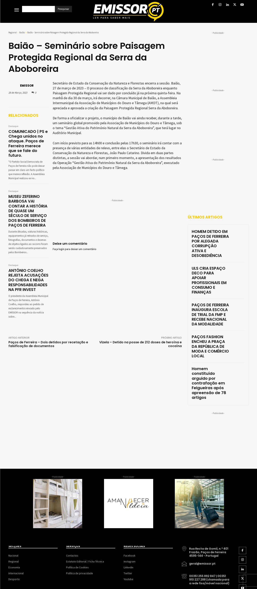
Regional (12, 32)
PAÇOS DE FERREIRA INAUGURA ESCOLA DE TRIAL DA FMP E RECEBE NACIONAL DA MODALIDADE (207, 280)
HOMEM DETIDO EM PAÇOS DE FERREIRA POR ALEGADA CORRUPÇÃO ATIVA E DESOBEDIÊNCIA (210, 236)
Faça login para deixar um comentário (74, 249)
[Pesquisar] (63, 9)
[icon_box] (205, 480)
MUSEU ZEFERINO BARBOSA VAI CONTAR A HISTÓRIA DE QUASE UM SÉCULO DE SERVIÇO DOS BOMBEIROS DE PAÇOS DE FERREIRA (28, 197)
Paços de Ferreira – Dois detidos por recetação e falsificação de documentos (48, 323)
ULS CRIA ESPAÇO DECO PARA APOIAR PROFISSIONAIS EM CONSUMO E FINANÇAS (208, 257)
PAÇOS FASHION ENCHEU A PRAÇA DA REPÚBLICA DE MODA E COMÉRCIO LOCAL (210, 301)
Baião (22, 32)
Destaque (13, 126)
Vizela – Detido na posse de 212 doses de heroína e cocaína (140, 323)
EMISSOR (27, 85)
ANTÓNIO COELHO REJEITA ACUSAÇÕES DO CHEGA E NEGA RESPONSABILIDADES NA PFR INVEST (28, 260)
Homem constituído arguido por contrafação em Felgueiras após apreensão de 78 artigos (210, 323)
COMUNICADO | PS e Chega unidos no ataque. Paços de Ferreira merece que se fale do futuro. (28, 139)
